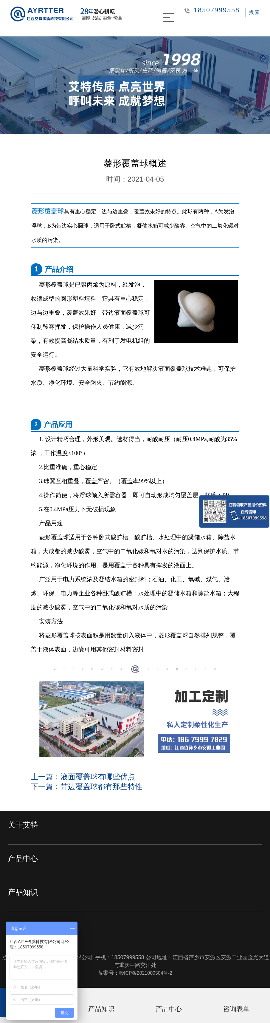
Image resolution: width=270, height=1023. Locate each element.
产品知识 (26, 894)
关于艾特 (26, 827)
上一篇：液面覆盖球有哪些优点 (93, 776)
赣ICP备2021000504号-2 (146, 972)
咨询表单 (236, 1013)
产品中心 (26, 861)
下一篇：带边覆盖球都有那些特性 (98, 786)
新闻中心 (26, 928)
